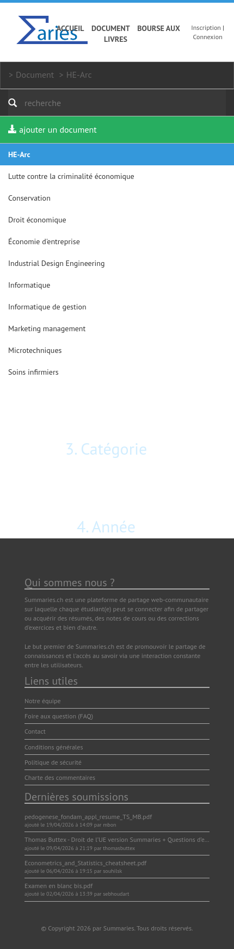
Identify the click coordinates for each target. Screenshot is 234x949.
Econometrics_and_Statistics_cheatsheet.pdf (85, 863)
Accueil (70, 28)
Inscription (206, 27)
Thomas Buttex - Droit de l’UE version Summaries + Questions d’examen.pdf (128, 839)
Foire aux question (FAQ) (58, 716)
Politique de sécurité (53, 762)
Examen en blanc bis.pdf (58, 886)
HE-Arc (79, 74)
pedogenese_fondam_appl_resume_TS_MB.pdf (88, 816)
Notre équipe (42, 701)
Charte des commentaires (59, 777)
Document (110, 28)
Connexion (208, 37)
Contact (35, 731)
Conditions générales (53, 747)
